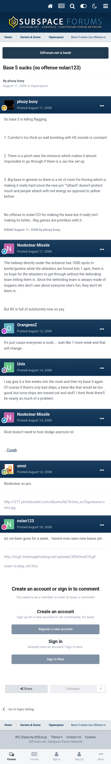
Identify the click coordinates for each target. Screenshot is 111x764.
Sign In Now (55, 659)
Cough (12, 450)
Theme (57, 737)
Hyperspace (39, 86)
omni (21, 466)
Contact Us (73, 737)
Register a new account (55, 629)
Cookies (90, 737)
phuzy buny (16, 81)
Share (26, 689)
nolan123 (25, 520)
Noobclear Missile (33, 245)
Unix (21, 364)
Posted (34, 108)
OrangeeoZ (27, 324)
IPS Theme (22, 737)
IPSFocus (40, 737)
